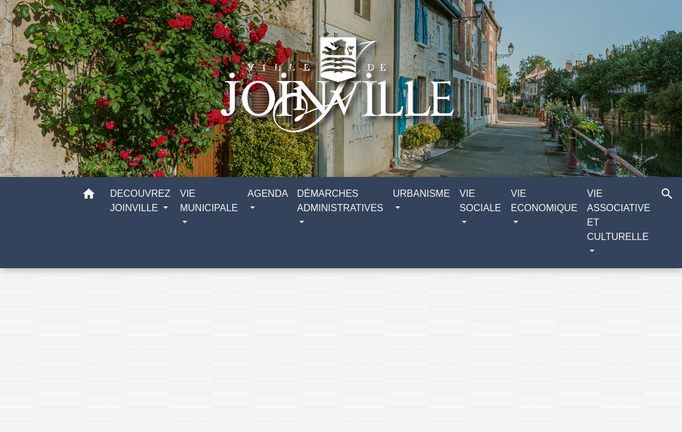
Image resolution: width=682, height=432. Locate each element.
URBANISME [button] (421, 193)
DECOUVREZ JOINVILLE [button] (140, 200)
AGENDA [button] (268, 193)
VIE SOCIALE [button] (480, 200)
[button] (89, 196)
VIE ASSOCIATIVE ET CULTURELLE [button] (619, 215)
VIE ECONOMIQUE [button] (543, 200)
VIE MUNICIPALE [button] (209, 200)
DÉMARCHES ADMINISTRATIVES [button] (340, 200)
